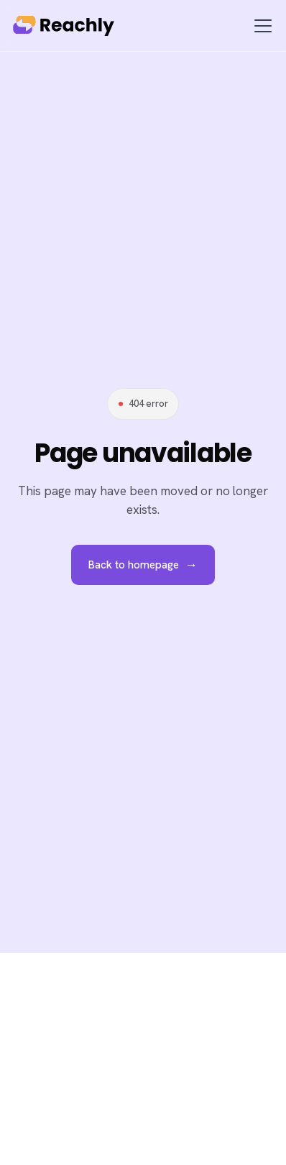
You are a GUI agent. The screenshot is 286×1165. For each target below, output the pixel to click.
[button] (260, 26)
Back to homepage (143, 564)
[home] (67, 25)
